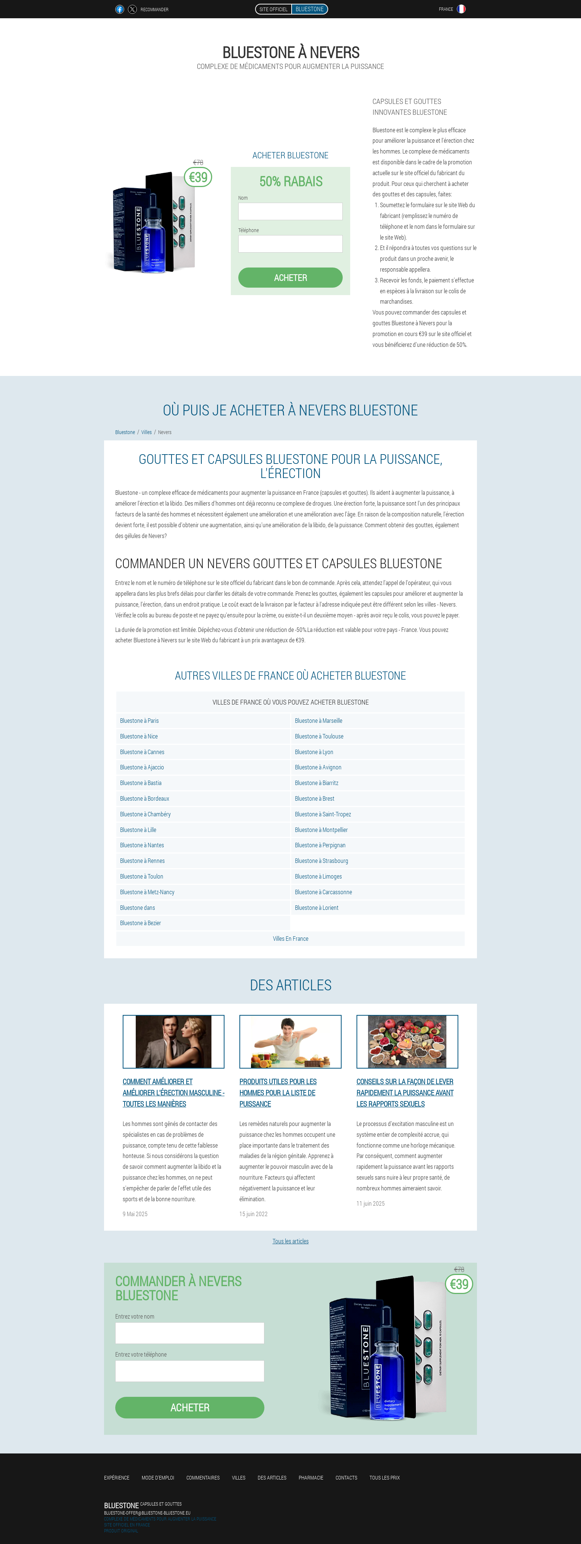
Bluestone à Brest (315, 798)
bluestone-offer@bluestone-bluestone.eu (147, 1513)
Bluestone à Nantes (142, 845)
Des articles (272, 1477)
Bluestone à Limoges (318, 876)
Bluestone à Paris (139, 720)
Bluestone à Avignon (318, 767)
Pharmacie (311, 1477)
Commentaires (203, 1477)
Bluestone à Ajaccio (142, 767)
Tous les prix (385, 1477)
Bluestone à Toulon (141, 876)
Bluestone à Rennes (142, 860)
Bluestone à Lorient (317, 907)
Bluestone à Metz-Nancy (147, 892)
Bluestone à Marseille (318, 720)
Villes (238, 1477)
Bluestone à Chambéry (145, 814)
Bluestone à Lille (138, 829)
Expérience (116, 1477)
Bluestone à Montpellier (321, 829)
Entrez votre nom (134, 1316)
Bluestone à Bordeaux (144, 798)
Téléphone (248, 230)
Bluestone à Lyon (314, 752)
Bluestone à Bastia (140, 783)
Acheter (290, 278)
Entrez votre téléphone (141, 1354)
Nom (243, 197)
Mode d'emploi (158, 1477)
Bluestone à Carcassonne (323, 892)
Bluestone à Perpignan (320, 845)
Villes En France (290, 938)
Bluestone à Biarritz (316, 783)
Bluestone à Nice (139, 736)
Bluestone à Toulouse (319, 736)
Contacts (346, 1477)
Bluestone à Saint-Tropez (323, 814)
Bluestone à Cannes (142, 752)
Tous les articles (291, 1241)
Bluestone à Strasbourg (321, 860)
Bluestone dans (137, 907)
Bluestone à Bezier (140, 923)
